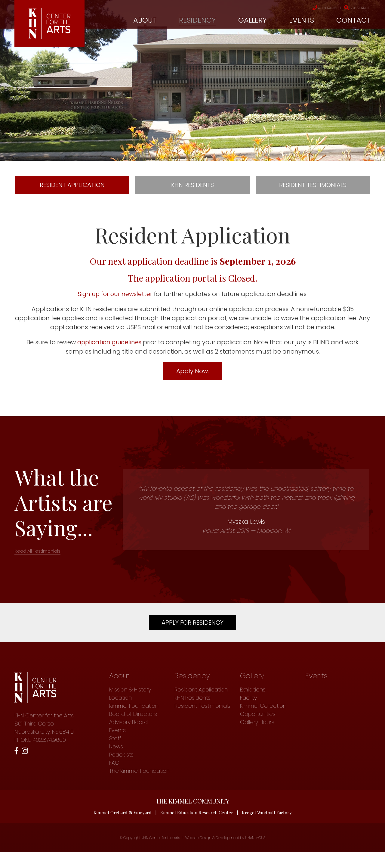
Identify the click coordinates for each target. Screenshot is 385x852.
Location (120, 697)
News (116, 746)
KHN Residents (192, 185)
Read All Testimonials (37, 551)
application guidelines (109, 342)
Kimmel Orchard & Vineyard (122, 812)
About (145, 20)
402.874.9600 (322, 8)
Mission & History (130, 689)
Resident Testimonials (312, 185)
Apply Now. (192, 371)
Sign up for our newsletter (115, 294)
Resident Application (72, 185)
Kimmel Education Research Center (196, 812)
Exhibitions (253, 689)
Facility (248, 697)
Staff (115, 738)
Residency (197, 20)
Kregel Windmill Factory (267, 812)
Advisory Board (128, 722)
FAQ (114, 762)
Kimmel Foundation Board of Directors (134, 709)
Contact (353, 20)
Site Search (356, 8)
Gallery (252, 20)
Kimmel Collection (263, 705)
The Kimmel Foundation (139, 770)
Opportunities (258, 713)
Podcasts (121, 754)
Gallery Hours (257, 722)
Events (301, 20)
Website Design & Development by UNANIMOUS (225, 837)
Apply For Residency (192, 622)
